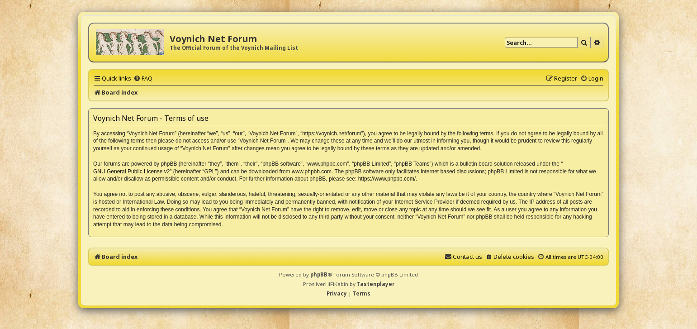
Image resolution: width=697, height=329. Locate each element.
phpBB (318, 274)
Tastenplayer (375, 284)
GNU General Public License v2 (131, 171)
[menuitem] (142, 78)
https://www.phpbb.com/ (387, 179)
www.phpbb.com (312, 171)
